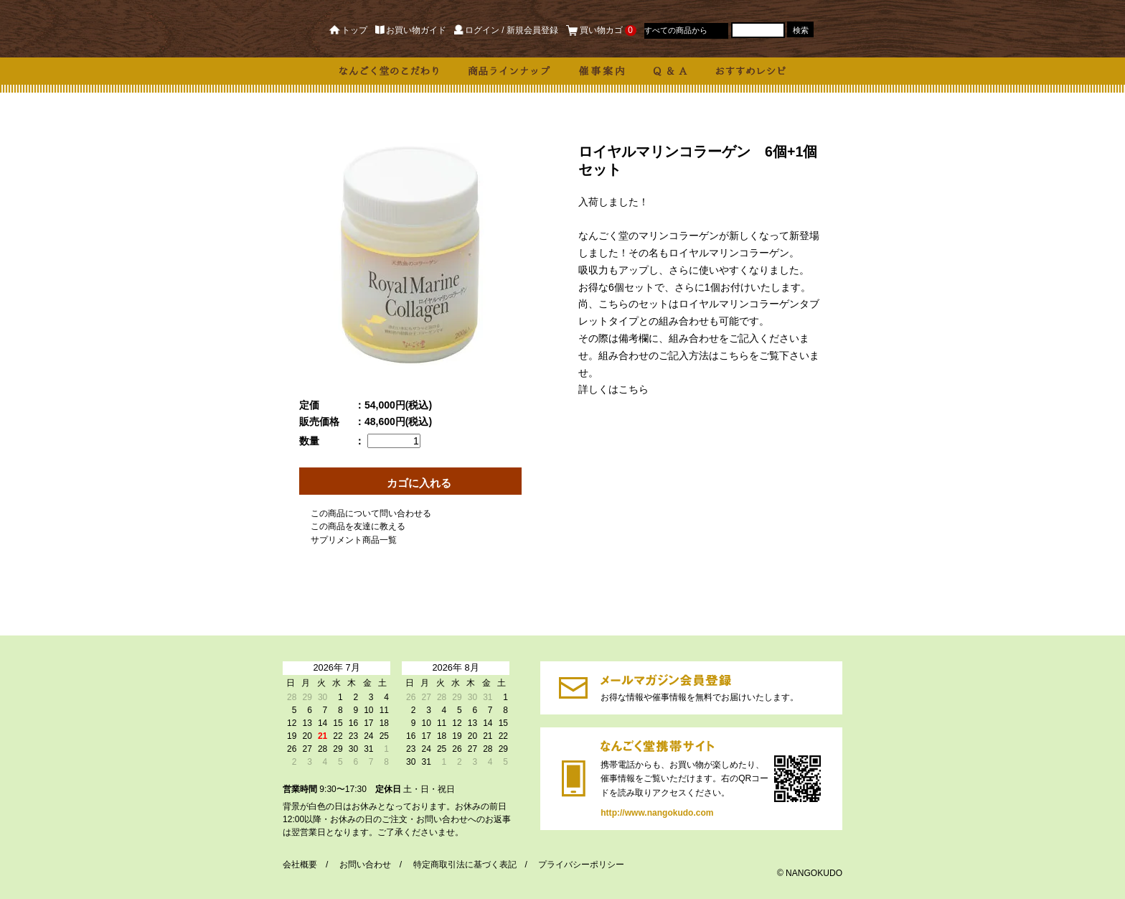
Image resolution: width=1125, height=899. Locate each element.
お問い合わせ (365, 865)
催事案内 (602, 71)
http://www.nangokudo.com (573, 778)
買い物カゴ (601, 30)
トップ (348, 30)
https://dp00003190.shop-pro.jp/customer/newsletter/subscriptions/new (573, 688)
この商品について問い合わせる (371, 513)
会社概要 (300, 865)
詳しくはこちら (613, 389)
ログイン (476, 30)
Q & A (670, 71)
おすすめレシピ (751, 71)
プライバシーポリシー (581, 865)
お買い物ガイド (410, 30)
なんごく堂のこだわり (389, 71)
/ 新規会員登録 (530, 30)
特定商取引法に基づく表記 (465, 865)
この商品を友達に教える (358, 526)
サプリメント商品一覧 (354, 540)
